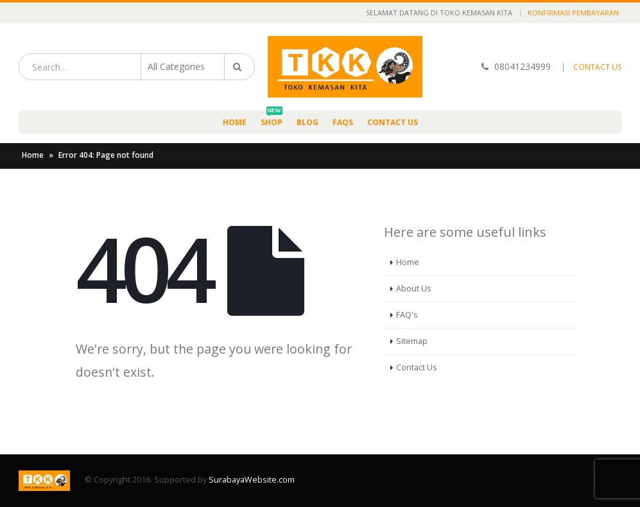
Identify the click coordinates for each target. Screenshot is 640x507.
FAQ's (407, 314)
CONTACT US (597, 67)
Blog (307, 122)
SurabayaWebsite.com (252, 479)
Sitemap (412, 341)
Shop (271, 119)
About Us (413, 288)
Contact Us (392, 122)
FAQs (343, 122)
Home (234, 122)
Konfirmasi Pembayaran (573, 12)
